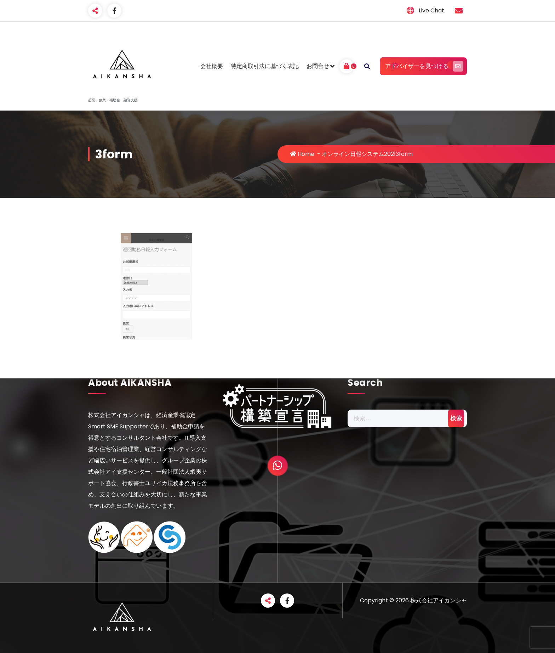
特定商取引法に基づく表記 (265, 66)
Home (302, 154)
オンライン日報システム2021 (359, 154)
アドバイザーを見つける (423, 66)
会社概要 (211, 66)
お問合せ (318, 66)
